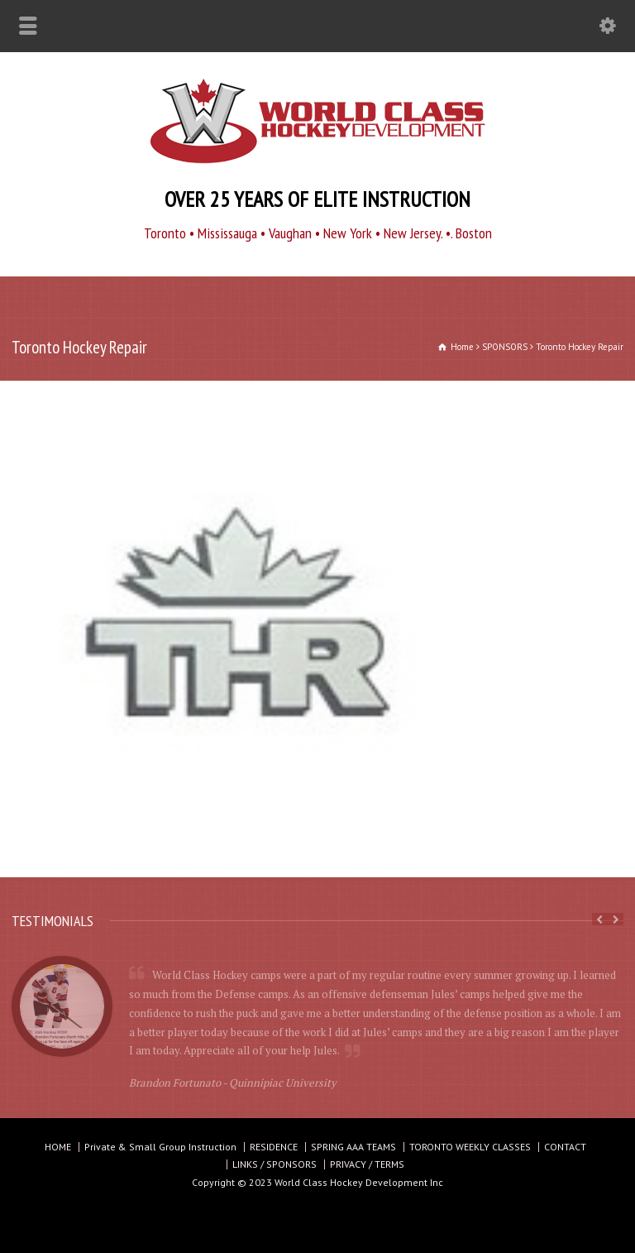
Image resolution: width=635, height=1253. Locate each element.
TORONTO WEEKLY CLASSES (470, 1146)
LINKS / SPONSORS (274, 1164)
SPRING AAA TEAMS (353, 1146)
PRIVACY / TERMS (367, 1164)
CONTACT (565, 1146)
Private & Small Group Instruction (160, 1146)
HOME (58, 1146)
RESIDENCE (274, 1146)
